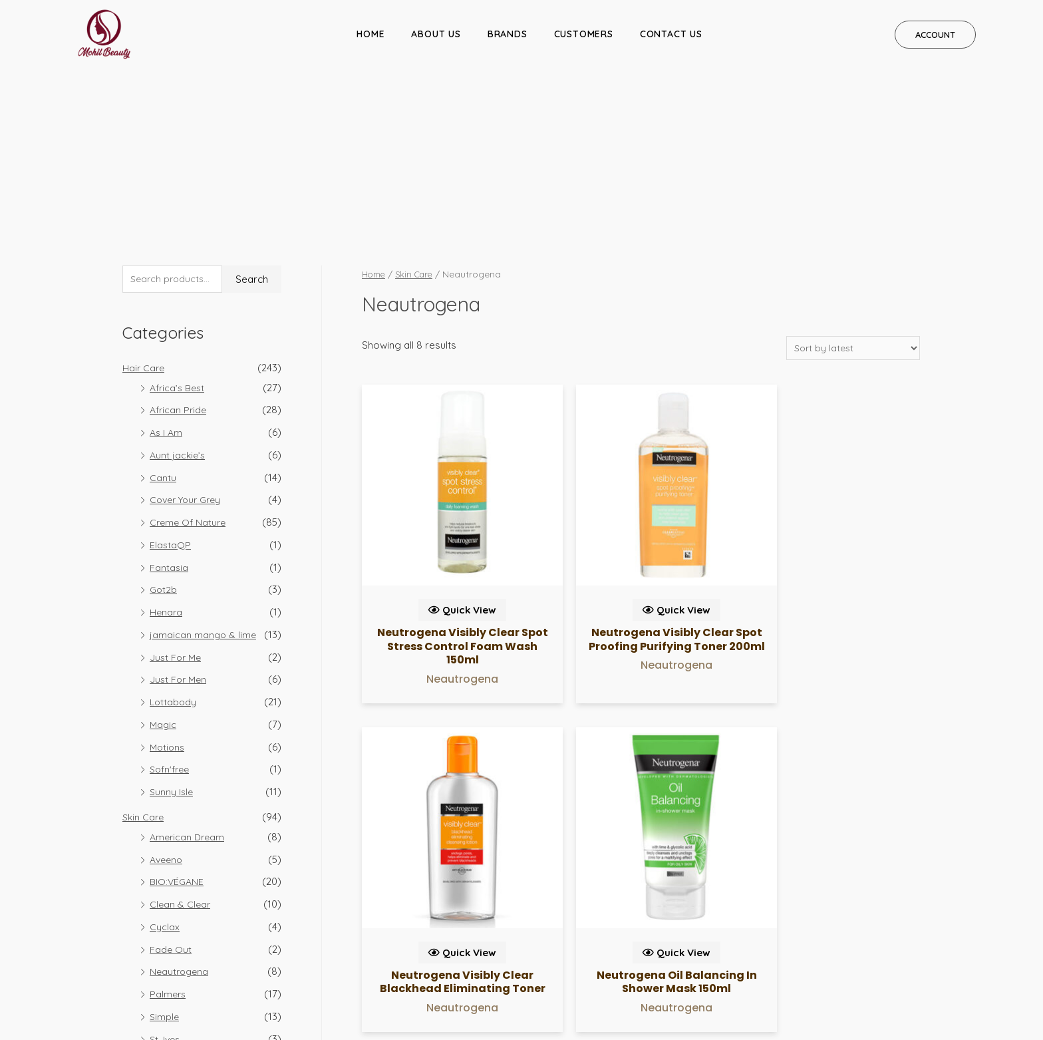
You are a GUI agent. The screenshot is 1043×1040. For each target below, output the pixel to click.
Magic (164, 569)
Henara (167, 456)
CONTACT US (671, 34)
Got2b (164, 434)
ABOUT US (435, 34)
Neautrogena (181, 816)
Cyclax (165, 771)
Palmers (169, 838)
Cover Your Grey (188, 344)
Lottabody (174, 546)
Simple (165, 861)
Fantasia (169, 411)
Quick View (426, 382)
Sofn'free (172, 613)
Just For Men (180, 524)
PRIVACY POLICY (629, 963)
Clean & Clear (181, 749)
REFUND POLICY (796, 963)
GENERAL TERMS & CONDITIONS (905, 963)
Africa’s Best (179, 232)
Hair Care (144, 212)
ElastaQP (171, 389)
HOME (370, 34)
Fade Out (171, 793)
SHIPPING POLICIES (712, 963)
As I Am (167, 277)
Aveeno (168, 703)
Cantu (163, 321)
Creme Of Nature (189, 367)
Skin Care (144, 661)
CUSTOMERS (583, 34)
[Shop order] (850, 191)
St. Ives (166, 883)
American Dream (189, 681)
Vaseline (169, 906)
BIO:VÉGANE (178, 726)
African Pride (180, 254)
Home (375, 116)
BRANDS (507, 34)
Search (251, 123)
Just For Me (177, 501)
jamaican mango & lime (204, 479)
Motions (168, 591)
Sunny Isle (172, 636)
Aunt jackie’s (179, 299)
